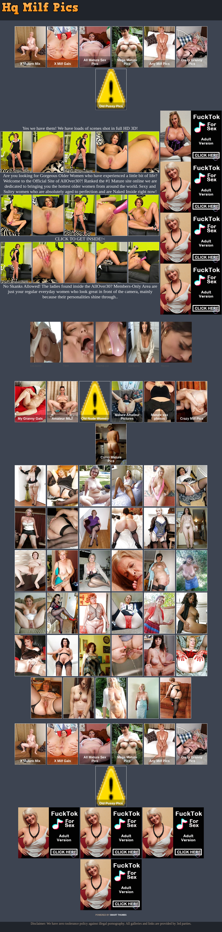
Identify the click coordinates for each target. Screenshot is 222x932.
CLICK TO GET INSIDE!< (80, 238)
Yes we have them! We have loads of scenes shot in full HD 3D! (80, 128)
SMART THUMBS (118, 915)
